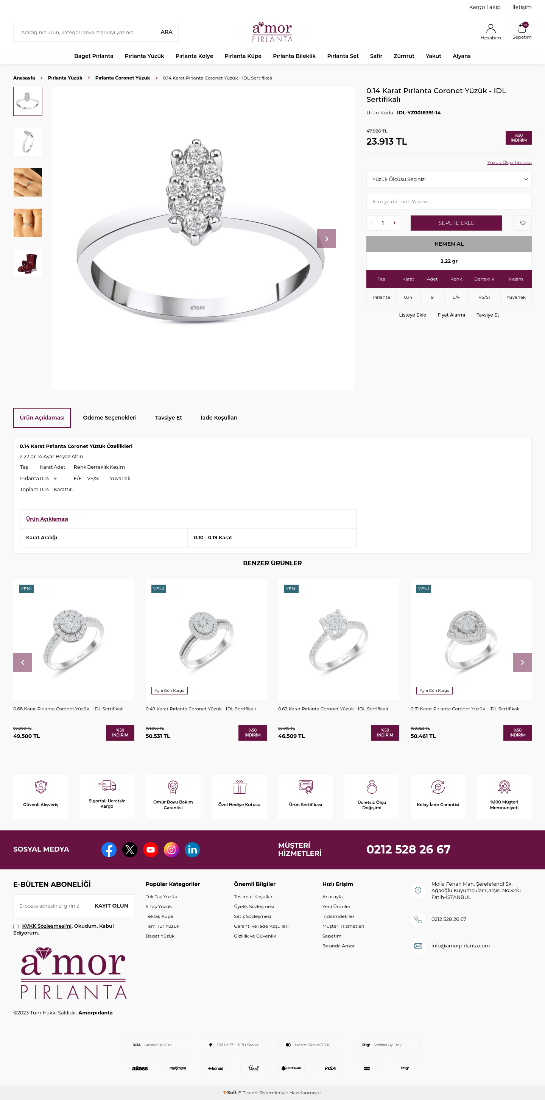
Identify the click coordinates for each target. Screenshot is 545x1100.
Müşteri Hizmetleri (343, 926)
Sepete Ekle (456, 223)
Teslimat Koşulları (254, 896)
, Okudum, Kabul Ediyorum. (63, 929)
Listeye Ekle (412, 315)
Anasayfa (24, 78)
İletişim (522, 7)
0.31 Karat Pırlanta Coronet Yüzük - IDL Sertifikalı (465, 708)
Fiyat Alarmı (451, 315)
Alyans (462, 56)
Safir (376, 56)
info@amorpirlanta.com (460, 945)
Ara (166, 31)
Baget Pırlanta (94, 56)
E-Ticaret (248, 1092)
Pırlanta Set (342, 56)
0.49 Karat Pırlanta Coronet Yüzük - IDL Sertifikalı (201, 708)
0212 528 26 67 (408, 850)
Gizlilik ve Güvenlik (255, 936)
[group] (203, 239)
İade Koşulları (219, 417)
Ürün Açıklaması (42, 417)
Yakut (433, 56)
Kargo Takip (485, 7)
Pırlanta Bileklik (294, 56)
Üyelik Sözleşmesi (254, 906)
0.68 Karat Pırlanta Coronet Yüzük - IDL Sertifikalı (68, 708)
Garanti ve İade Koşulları (261, 926)
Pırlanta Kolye (194, 56)
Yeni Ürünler (336, 906)
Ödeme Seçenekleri (110, 417)
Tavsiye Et (487, 315)
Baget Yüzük (160, 936)
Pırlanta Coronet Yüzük (122, 78)
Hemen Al (449, 243)
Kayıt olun (111, 905)
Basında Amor (338, 946)
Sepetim (332, 936)
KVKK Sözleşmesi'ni (47, 926)
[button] (326, 238)
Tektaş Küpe (159, 916)
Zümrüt (404, 56)
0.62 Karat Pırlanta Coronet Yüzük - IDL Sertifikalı (333, 708)
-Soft (230, 1092)
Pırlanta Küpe (243, 56)
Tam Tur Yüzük (162, 926)
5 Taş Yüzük (159, 906)
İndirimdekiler (338, 916)
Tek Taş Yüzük (161, 896)
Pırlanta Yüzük (144, 56)
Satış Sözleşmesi (252, 916)
